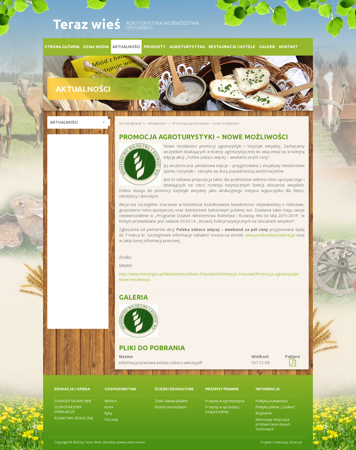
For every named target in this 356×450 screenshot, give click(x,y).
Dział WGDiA (96, 46)
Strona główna (62, 46)
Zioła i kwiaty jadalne (171, 401)
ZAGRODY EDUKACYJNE (72, 401)
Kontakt (288, 46)
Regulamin (264, 413)
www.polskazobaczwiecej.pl (270, 235)
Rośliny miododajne (170, 407)
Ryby (108, 413)
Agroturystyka (187, 46)
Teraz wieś (86, 24)
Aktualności (126, 46)
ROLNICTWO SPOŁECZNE (73, 418)
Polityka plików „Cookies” (275, 407)
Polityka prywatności (272, 401)
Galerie (267, 46)
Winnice (111, 401)
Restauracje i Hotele (232, 46)
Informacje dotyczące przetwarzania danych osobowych (273, 424)
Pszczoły (111, 419)
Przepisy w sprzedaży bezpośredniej (222, 409)
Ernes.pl (296, 442)
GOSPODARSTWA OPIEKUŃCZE (67, 409)
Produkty (155, 46)
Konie (109, 407)
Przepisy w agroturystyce (224, 401)
